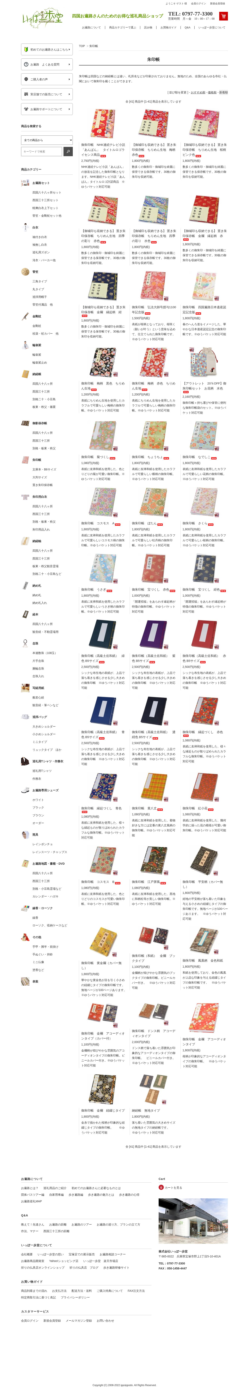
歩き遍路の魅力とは (101, 1194)
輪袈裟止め (39, 362)
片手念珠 (38, 660)
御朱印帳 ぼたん (147, 523)
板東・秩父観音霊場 (45, 566)
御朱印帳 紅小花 (198, 808)
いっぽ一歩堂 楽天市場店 (100, 1261)
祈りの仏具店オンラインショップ (43, 1267)
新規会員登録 (217, 3)
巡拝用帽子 (39, 297)
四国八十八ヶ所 (42, 383)
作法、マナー (29, 1231)
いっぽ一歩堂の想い (51, 1254)
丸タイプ (38, 289)
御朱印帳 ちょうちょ (151, 457)
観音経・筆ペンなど (45, 705)
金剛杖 (36, 326)
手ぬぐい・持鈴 (42, 954)
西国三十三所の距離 (56, 1231)
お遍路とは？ (29, 1188)
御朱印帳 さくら (198, 523)
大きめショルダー (44, 726)
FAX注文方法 (136, 1290)
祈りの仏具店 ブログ (83, 1267)
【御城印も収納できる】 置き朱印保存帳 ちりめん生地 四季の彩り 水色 (154, 236)
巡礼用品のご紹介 (55, 1188)
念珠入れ (38, 676)
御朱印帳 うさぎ (97, 589)
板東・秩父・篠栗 (44, 407)
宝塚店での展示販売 (82, 1254)
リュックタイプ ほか (46, 749)
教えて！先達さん (32, 1224)
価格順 (212, 92)
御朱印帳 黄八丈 (147, 808)
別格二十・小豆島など (46, 573)
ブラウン (38, 815)
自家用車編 (56, 1194)
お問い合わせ (105, 1320)
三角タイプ (39, 281)
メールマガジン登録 (79, 1320)
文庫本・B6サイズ (44, 469)
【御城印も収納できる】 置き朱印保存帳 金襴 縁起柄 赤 (205, 234)
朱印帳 (93, 46)
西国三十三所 (41, 391)
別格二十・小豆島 (44, 399)
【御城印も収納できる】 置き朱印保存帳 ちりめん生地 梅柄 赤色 (155, 149)
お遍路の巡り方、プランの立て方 (118, 1224)
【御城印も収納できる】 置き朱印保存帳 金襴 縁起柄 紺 (103, 310)
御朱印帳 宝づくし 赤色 (154, 589)
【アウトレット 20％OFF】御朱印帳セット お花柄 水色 (204, 387)
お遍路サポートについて (43, 109)
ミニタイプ (39, 741)
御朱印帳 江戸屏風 (149, 882)
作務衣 (36, 778)
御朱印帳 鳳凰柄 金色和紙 (203, 960)
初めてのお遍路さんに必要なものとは (96, 1188)
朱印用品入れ (41, 529)
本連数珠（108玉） (44, 653)
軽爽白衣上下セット (45, 208)
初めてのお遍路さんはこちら (46, 49)
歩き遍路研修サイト (116, 1267)
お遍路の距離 (58, 1224)
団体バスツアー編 (32, 1194)
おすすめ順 (198, 92)
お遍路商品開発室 (32, 1261)
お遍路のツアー (82, 1224)
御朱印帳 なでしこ (200, 457)
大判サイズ (39, 477)
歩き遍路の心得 (129, 1194)
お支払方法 (59, 1290)
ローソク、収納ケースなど (49, 925)
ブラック (38, 807)
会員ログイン (198, 3)
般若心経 (38, 697)
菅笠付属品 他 (42, 304)
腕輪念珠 (38, 668)
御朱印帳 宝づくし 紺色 (204, 589)
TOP (82, 46)
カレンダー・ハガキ (45, 896)
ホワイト (38, 799)
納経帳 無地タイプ (146, 1110)
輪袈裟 (36, 354)
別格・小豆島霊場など (46, 888)
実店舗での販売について (43, 94)
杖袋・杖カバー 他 (45, 333)
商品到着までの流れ (34, 1290)
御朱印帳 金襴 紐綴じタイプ (103, 1110)
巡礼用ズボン (41, 252)
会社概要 (27, 1254)
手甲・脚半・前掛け (45, 946)
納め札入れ (39, 602)
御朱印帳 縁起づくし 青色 (101, 809)
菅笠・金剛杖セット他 (46, 215)
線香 (35, 917)
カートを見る (173, 1187)
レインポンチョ (42, 844)
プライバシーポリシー (75, 1297)
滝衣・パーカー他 (44, 260)
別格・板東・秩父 (44, 448)
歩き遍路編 (76, 1194)
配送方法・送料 (82, 1290)
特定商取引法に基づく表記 (38, 1297)
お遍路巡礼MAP (31, 1201)
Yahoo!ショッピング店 (63, 1261)
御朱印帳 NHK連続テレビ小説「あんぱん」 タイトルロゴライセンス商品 (103, 149)
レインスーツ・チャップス (49, 852)
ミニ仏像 (38, 962)
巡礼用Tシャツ (42, 770)
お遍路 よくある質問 (41, 64)
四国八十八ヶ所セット (46, 192)
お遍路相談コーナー (113, 1254)
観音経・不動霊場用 (45, 631)
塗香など (38, 970)
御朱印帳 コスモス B (101, 882)
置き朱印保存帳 (42, 485)
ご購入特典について (110, 1290)
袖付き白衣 (39, 237)
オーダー (38, 823)
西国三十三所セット (45, 200)
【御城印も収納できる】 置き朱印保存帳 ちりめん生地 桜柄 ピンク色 (206, 149)
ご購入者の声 (36, 79)
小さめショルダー (44, 734)
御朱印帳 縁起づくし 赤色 (203, 733)
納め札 (36, 595)
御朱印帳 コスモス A (101, 523)
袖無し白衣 (39, 244)
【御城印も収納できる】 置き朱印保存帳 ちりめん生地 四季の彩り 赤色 (103, 236)
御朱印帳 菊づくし (98, 457)
